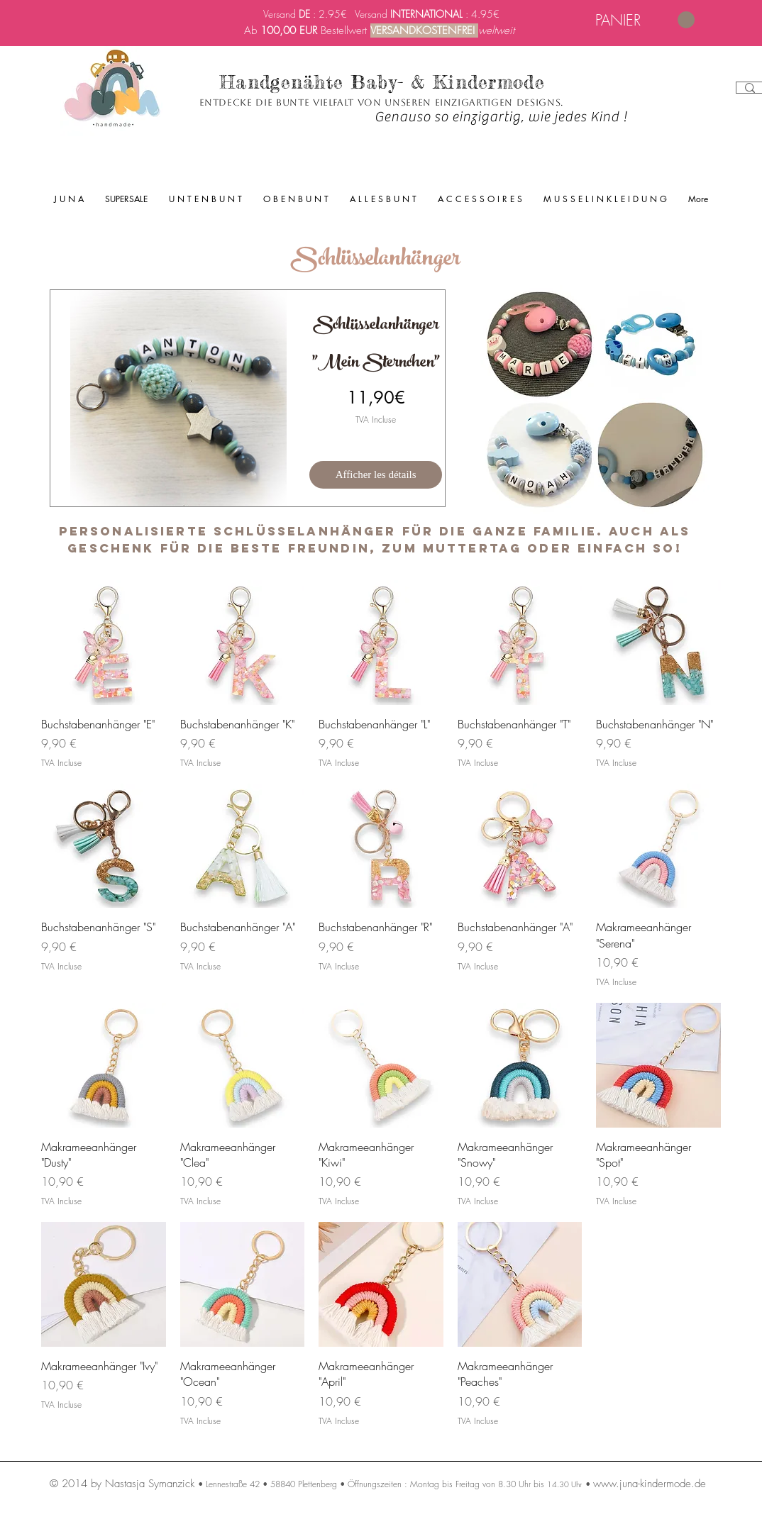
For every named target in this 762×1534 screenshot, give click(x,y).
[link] (645, 20)
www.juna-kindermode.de (649, 1484)
